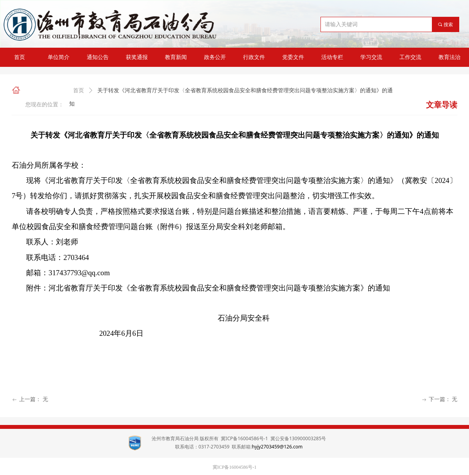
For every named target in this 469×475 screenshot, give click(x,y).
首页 (78, 90)
